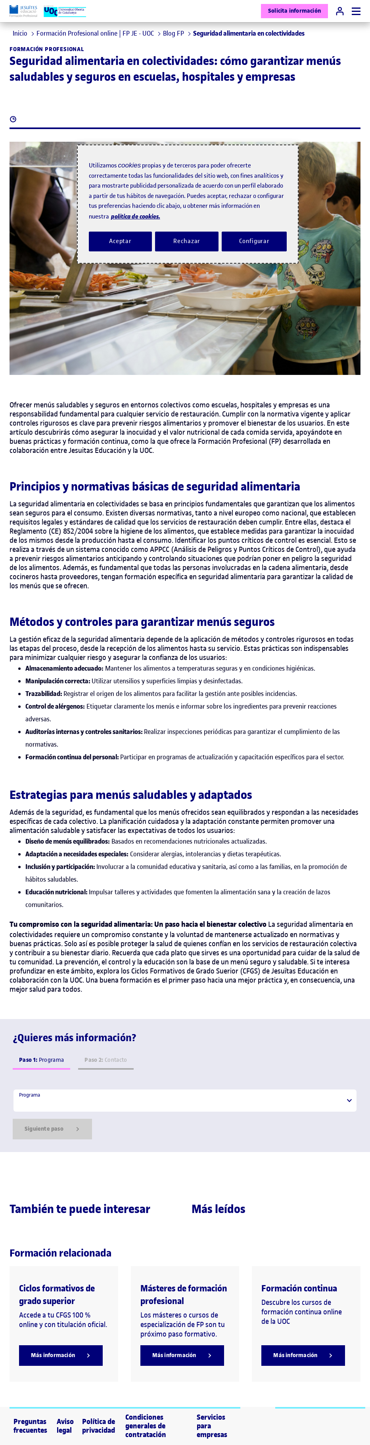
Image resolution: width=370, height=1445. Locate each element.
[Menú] (356, 11)
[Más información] (61, 1355)
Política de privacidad (98, 1426)
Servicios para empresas (212, 1426)
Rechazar (186, 241)
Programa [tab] (41, 1060)
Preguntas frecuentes (30, 1426)
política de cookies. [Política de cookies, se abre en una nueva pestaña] (135, 216)
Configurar (254, 241)
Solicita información (294, 11)
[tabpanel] (185, 1114)
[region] (188, 204)
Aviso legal (65, 1426)
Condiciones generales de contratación (145, 1426)
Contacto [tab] (105, 1060)
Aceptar (120, 241)
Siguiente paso (52, 1129)
